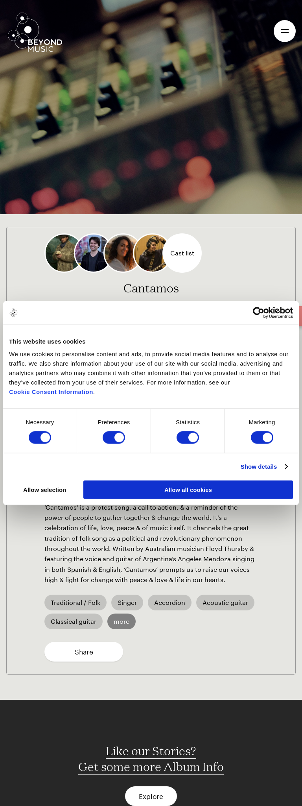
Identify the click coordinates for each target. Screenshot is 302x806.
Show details (259, 466)
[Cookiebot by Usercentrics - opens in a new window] (258, 313)
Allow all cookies (188, 489)
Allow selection (44, 489)
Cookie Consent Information (51, 391)
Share (84, 652)
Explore (151, 796)
